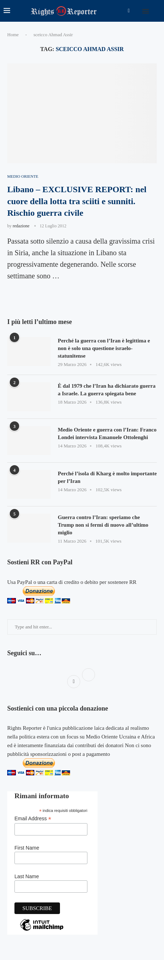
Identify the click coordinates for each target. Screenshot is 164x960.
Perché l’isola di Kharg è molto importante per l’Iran (107, 477)
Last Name (26, 876)
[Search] (156, 10)
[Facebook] (129, 10)
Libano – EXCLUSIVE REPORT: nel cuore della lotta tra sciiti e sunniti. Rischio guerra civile (76, 201)
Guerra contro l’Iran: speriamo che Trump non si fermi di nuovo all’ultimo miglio (103, 524)
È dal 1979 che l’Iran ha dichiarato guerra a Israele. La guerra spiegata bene (106, 389)
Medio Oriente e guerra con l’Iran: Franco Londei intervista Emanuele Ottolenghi (107, 433)
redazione (21, 225)
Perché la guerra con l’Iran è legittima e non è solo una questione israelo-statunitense (104, 348)
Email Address (32, 818)
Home (13, 34)
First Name (26, 848)
